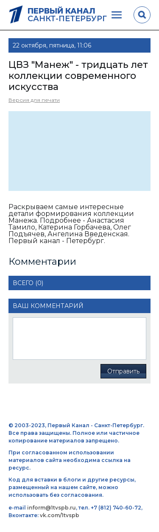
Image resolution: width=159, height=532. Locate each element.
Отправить (123, 371)
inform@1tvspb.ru (51, 507)
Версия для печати (34, 100)
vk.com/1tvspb (59, 515)
